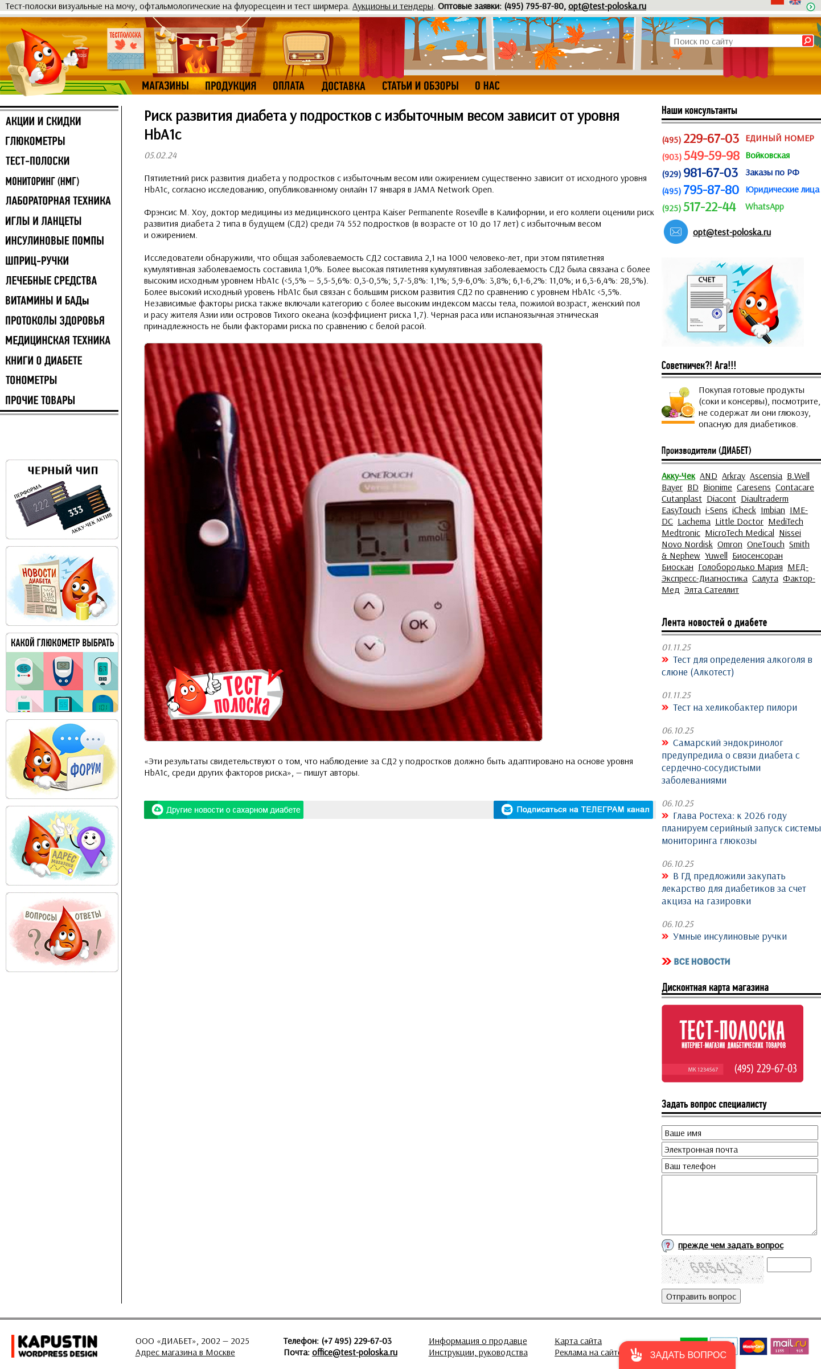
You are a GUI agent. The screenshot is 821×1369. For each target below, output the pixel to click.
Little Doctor (739, 521)
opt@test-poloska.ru (607, 5)
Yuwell (716, 555)
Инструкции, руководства (478, 1352)
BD (693, 487)
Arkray (733, 475)
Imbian (773, 509)
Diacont (721, 498)
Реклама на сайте (588, 1352)
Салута (765, 578)
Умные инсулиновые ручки (730, 935)
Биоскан (677, 566)
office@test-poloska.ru (354, 1352)
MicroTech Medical (739, 532)
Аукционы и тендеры (392, 5)
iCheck (744, 509)
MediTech (785, 521)
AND (708, 475)
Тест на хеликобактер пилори (735, 706)
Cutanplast (682, 498)
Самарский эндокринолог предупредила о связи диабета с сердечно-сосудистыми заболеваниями (731, 761)
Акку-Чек (678, 475)
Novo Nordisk (687, 544)
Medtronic (681, 532)
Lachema (694, 521)
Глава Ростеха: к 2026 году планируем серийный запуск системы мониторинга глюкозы (741, 827)
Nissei (790, 532)
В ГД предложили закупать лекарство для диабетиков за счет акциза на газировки (734, 888)
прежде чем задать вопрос (730, 1245)
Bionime (717, 487)
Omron (729, 544)
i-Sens (716, 509)
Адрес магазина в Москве (185, 1352)
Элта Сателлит (711, 589)
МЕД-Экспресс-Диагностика (735, 572)
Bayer (672, 487)
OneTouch (766, 544)
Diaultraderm (765, 498)
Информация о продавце (478, 1340)
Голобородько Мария (740, 566)
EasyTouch (681, 509)
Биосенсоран (757, 555)
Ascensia (766, 475)
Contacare (794, 487)
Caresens (754, 487)
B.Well (798, 475)
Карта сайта (578, 1340)
